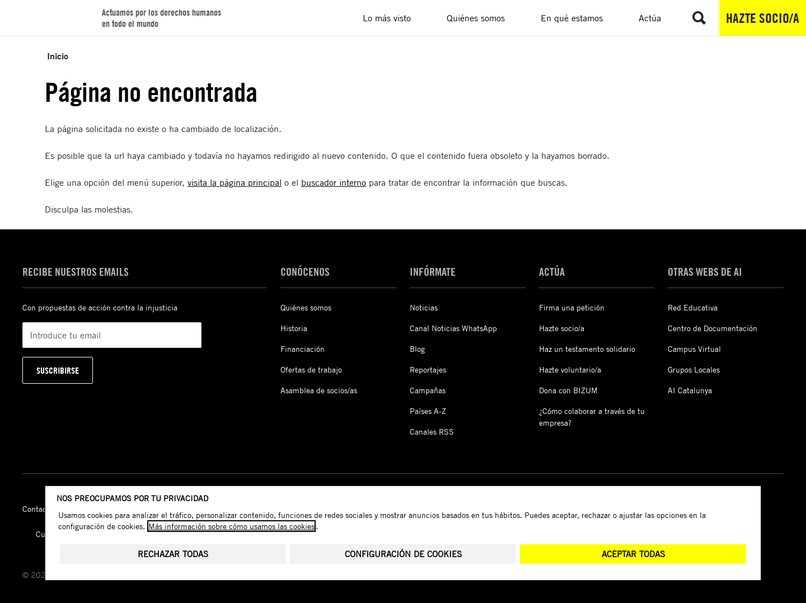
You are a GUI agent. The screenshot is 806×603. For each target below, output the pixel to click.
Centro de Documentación (712, 328)
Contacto (37, 509)
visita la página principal (235, 182)
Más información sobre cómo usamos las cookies (231, 526)
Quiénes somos (305, 307)
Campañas (428, 390)
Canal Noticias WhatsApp (453, 328)
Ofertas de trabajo (311, 369)
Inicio (57, 56)
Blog (417, 349)
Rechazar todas (173, 554)
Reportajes (428, 369)
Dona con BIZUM (568, 390)
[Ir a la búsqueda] (699, 18)
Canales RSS (432, 431)
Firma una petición (571, 307)
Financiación (302, 349)
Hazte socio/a (762, 18)
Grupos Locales (694, 369)
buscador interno (333, 182)
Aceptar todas (633, 554)
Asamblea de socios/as (318, 390)
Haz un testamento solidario (587, 349)
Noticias (424, 307)
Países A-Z (428, 411)
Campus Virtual (694, 349)
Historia (293, 328)
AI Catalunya (690, 390)
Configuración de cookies (403, 554)
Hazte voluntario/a (570, 369)
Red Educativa (693, 307)
